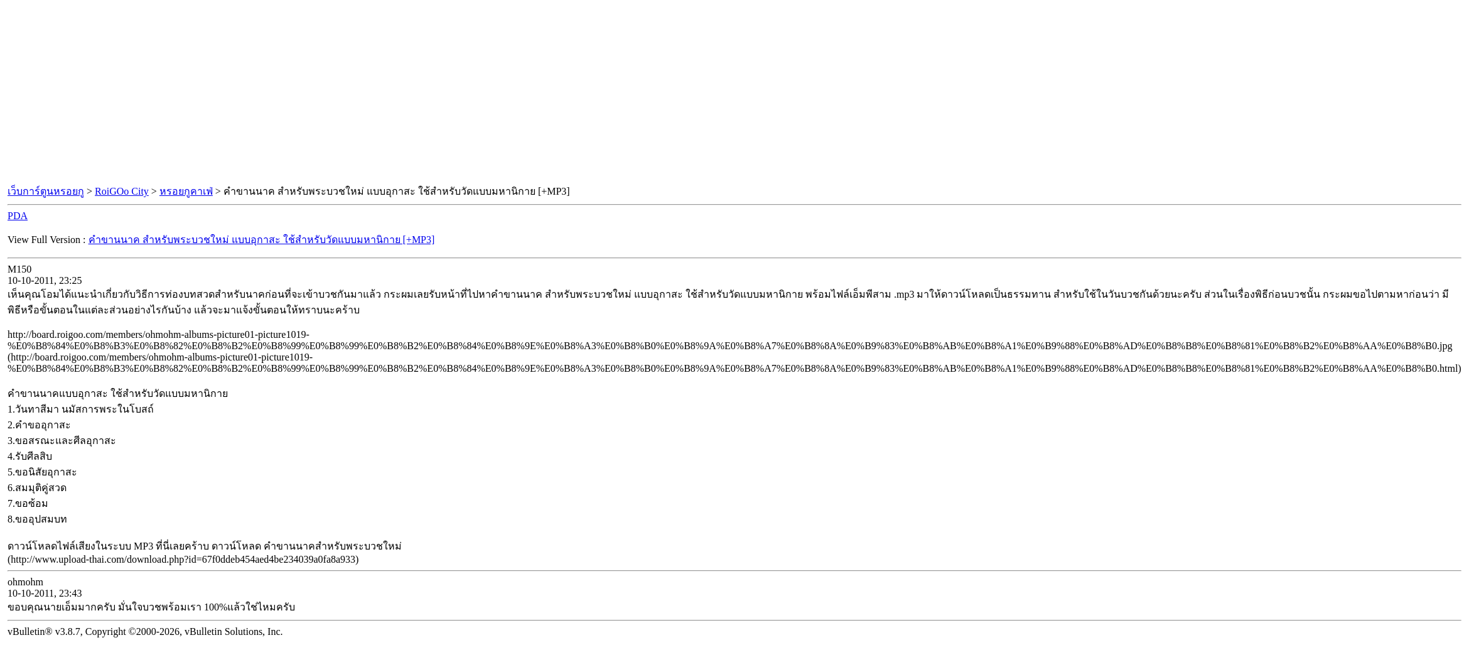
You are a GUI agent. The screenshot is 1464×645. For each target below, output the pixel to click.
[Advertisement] (732, 93)
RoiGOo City (122, 191)
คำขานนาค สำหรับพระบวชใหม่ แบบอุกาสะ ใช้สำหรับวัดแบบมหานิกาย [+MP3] (262, 239)
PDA (18, 215)
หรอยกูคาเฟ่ (186, 191)
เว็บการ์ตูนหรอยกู (46, 191)
